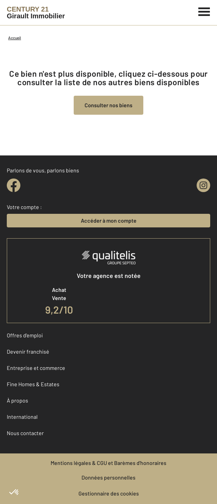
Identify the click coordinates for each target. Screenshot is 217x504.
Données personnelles (108, 477)
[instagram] (203, 185)
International (22, 416)
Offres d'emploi (25, 335)
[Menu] (204, 11)
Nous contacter (25, 433)
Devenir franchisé (28, 351)
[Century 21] (36, 12)
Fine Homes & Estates (33, 384)
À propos (17, 400)
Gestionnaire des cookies (108, 493)
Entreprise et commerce (36, 368)
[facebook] (13, 185)
